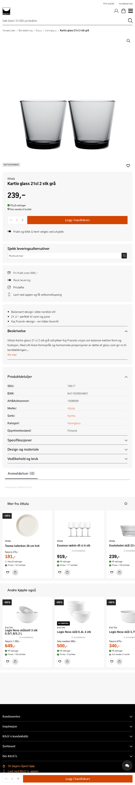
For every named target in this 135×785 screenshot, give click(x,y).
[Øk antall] (22, 220)
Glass (39, 30)
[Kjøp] (15, 572)
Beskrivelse (16, 330)
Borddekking (26, 30)
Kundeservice (126, 3)
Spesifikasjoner (19, 440)
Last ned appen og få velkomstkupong (37, 294)
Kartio (71, 416)
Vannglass (51, 30)
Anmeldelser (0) (21, 473)
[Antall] (16, 220)
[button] (126, 503)
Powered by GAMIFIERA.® (18, 487)
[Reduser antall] (11, 220)
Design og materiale (23, 449)
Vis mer (12, 354)
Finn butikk (108, 3)
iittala (11, 179)
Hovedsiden (8, 30)
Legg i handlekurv (77, 220)
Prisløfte (18, 287)
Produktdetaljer (19, 376)
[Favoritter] (7, 572)
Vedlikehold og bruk (22, 458)
